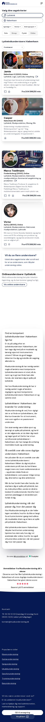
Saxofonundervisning (11, 673)
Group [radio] (14, 33)
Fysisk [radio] (24, 33)
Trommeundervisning (11, 678)
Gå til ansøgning (22, 712)
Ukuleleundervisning (10, 669)
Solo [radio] (6, 33)
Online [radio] (32, 33)
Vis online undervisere (14, 284)
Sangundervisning (9, 664)
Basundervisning (9, 683)
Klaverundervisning (10, 654)
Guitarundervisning (10, 659)
